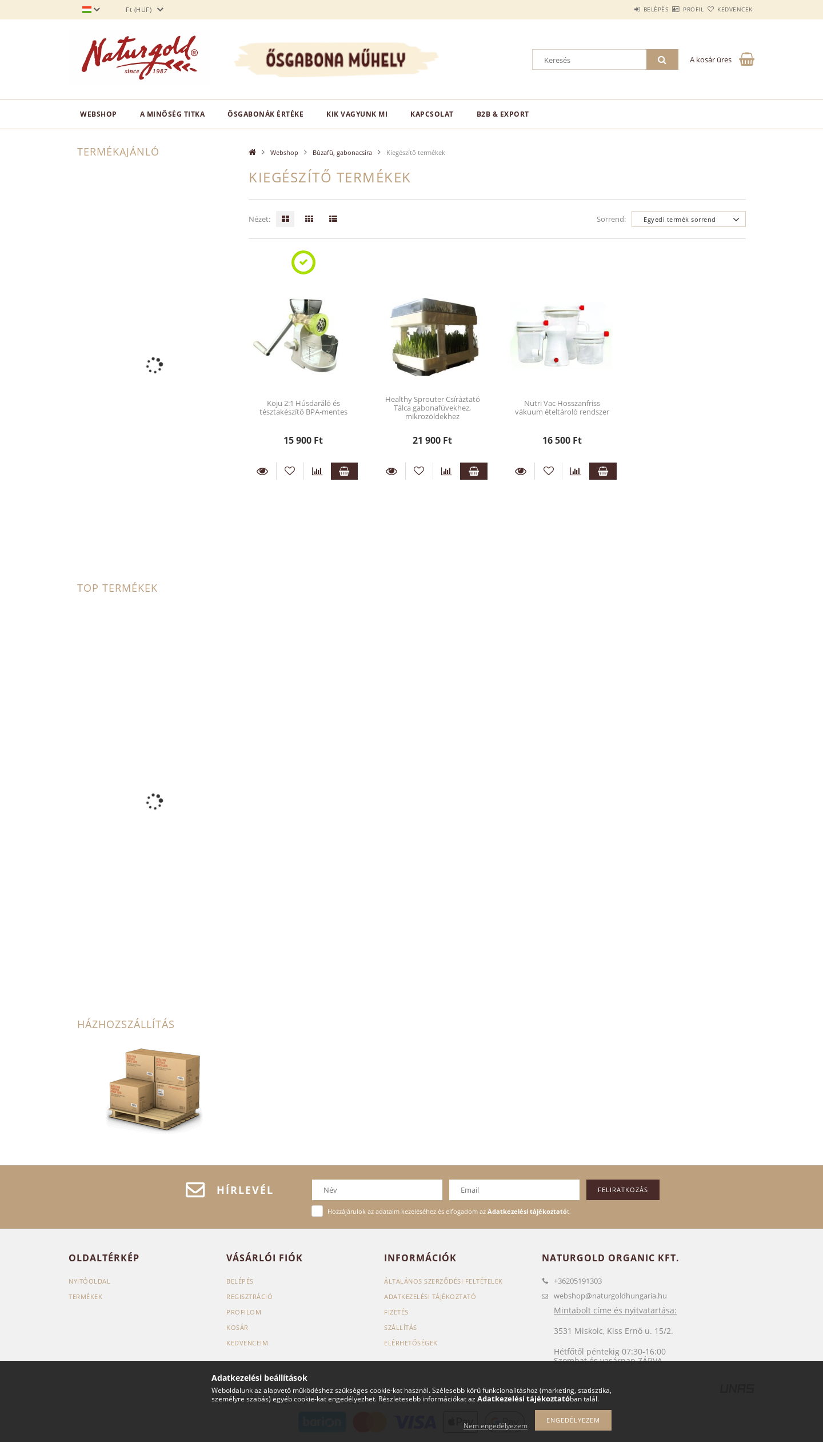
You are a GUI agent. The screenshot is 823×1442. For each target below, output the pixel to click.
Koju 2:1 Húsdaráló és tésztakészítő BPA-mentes (303, 407)
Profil (673, 9)
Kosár (237, 1327)
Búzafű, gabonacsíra (342, 152)
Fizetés (396, 1312)
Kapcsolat (432, 114)
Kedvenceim (247, 1343)
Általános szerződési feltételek (443, 1281)
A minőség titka (172, 114)
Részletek (262, 471)
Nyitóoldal (89, 1281)
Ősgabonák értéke (265, 114)
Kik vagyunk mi (356, 114)
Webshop (98, 114)
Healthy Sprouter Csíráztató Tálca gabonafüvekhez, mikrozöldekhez (432, 408)
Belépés (622, 9)
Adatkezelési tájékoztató (430, 1296)
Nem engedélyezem (496, 1426)
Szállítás (400, 1327)
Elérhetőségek (411, 1343)
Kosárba (344, 471)
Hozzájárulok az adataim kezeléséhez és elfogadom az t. (449, 1211)
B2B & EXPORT (503, 114)
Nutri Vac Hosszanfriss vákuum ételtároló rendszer (562, 407)
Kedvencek (728, 9)
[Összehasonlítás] (317, 471)
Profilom (243, 1312)
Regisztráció (249, 1296)
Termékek (85, 1296)
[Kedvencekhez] (290, 471)
